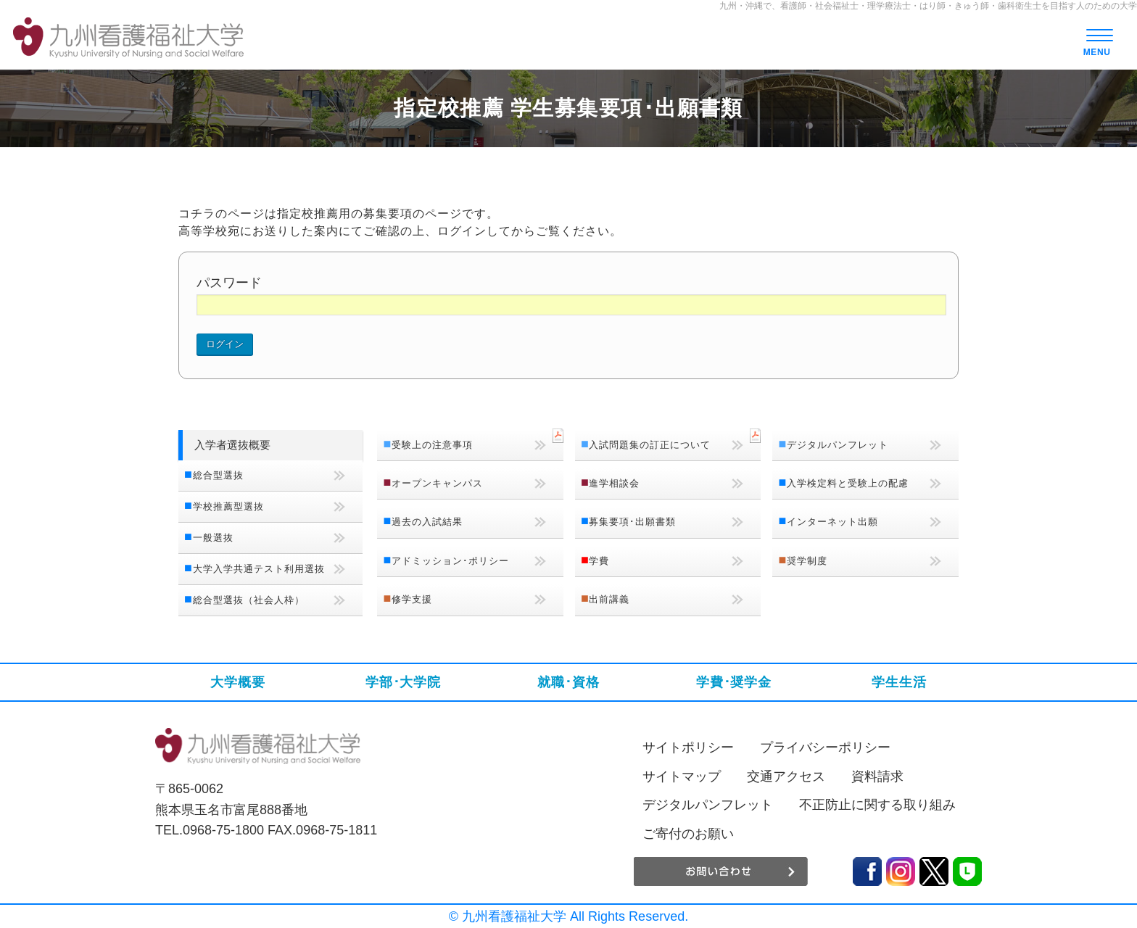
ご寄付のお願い (688, 833)
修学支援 (412, 599)
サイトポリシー (688, 747)
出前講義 (609, 599)
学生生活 (899, 682)
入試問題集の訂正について (650, 444)
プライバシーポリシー (825, 747)
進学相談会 (614, 483)
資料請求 (877, 776)
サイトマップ (681, 776)
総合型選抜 (218, 475)
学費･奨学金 (734, 682)
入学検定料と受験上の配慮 (848, 483)
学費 (599, 560)
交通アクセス (786, 776)
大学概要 (237, 682)
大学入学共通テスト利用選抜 (259, 568)
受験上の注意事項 (432, 444)
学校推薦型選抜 (228, 506)
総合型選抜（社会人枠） (249, 599)
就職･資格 (568, 682)
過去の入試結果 (427, 521)
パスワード (229, 283)
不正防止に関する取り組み (877, 805)
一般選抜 (213, 537)
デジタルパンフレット (837, 444)
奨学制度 (807, 560)
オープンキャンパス (437, 483)
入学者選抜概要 (232, 445)
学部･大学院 (403, 682)
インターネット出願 (832, 521)
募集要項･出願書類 (632, 521)
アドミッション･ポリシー (450, 560)
